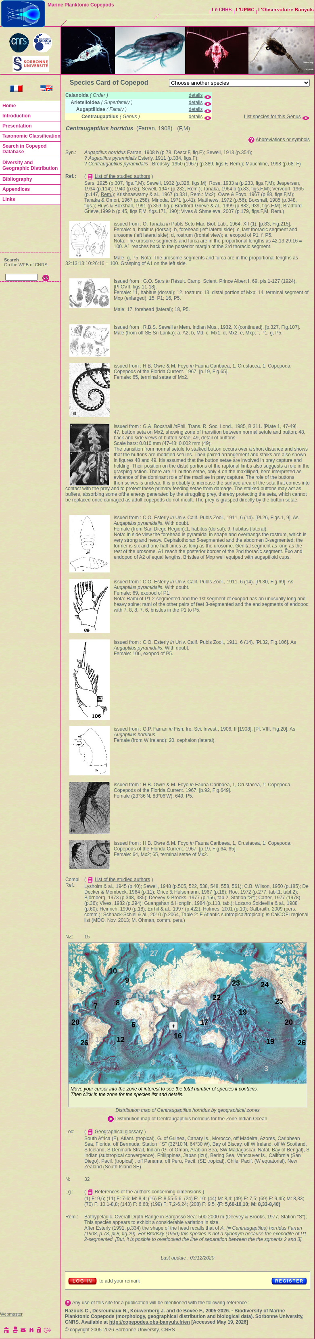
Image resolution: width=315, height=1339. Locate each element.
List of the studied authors (122, 176)
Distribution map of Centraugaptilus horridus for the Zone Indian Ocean (191, 1119)
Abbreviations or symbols (283, 139)
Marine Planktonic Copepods (81, 5)
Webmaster (11, 1314)
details (196, 95)
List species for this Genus (272, 116)
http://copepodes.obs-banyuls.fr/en (149, 1322)
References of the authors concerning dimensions (148, 1192)
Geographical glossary (119, 1131)
